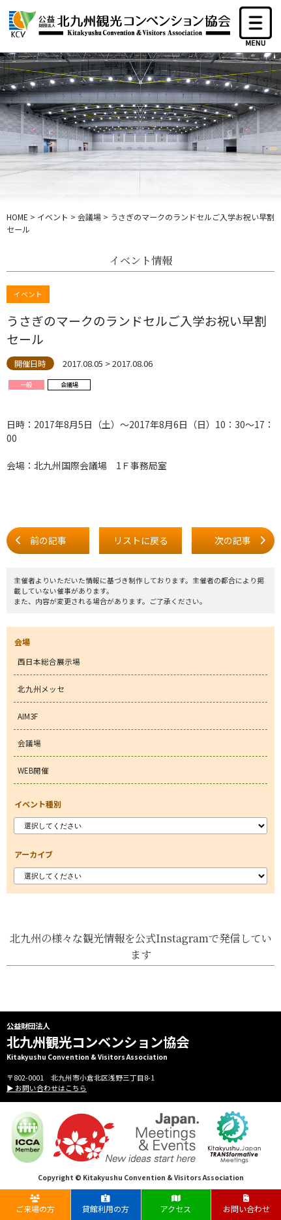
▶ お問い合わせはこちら (47, 1087)
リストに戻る (140, 540)
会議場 (29, 742)
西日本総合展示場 (49, 661)
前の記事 (48, 540)
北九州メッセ (41, 688)
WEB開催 (33, 770)
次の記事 (232, 540)
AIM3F (28, 715)
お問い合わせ (246, 1204)
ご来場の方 (35, 1204)
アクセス (175, 1204)
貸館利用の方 (106, 1204)
